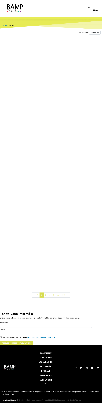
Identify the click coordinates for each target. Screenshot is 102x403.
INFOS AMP (46, 371)
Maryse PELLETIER (49, 400)
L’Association (45, 353)
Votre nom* (46, 324)
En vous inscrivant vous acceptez (27, 337)
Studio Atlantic (75, 400)
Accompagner (46, 362)
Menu (95, 8)
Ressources (46, 375)
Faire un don (46, 380)
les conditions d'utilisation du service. (41, 337)
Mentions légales (9, 400)
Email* (46, 332)
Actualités (45, 367)
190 (63, 295)
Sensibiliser (46, 358)
